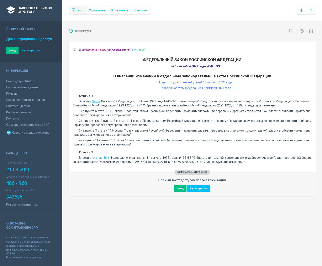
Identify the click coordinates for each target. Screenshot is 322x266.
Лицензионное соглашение (22, 245)
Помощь (12, 93)
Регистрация (31, 50)
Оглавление (97, 10)
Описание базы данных (22, 87)
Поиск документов (19, 81)
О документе (119, 10)
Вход (12, 50)
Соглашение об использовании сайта (28, 237)
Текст (77, 10)
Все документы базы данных (23, 257)
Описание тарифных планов (25, 99)
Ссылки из (140, 10)
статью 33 (139, 49)
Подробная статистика (22, 204)
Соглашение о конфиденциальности (28, 241)
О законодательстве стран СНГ (27, 124)
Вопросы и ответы (18, 112)
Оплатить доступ (18, 106)
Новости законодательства (27, 132)
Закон (96, 101)
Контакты (13, 118)
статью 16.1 (101, 157)
